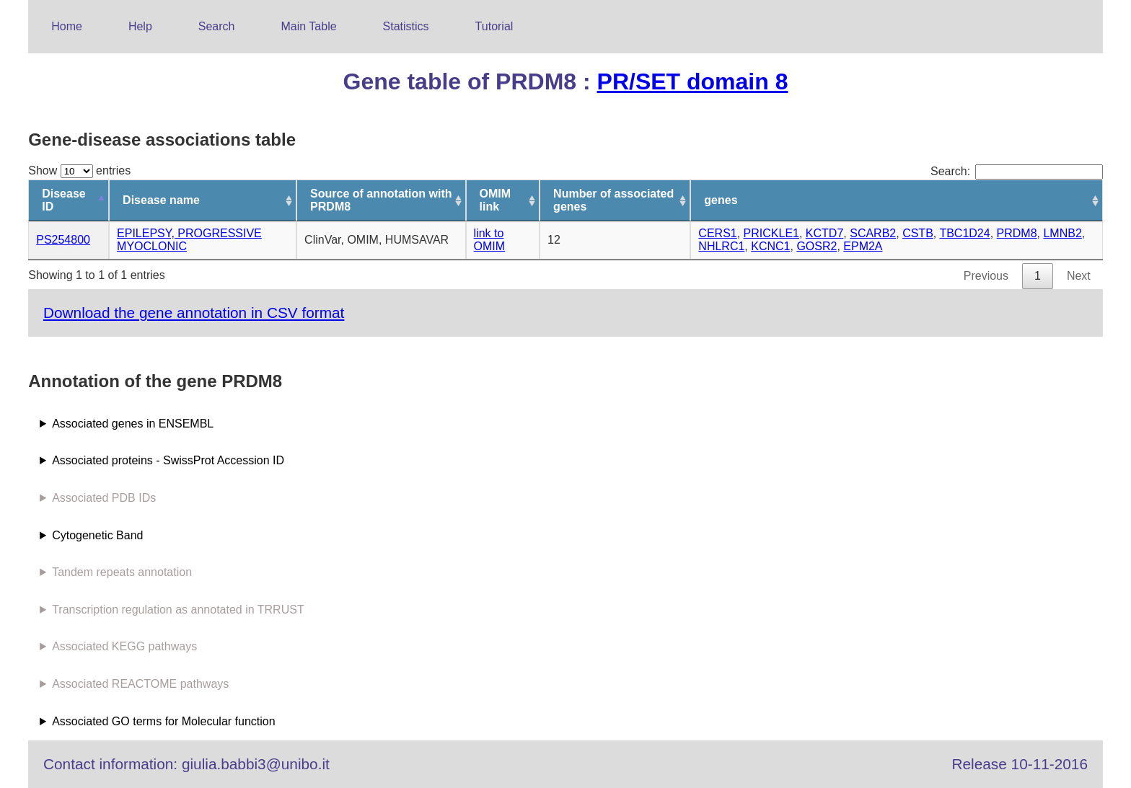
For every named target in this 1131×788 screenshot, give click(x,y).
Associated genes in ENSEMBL (133, 423)
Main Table (309, 26)
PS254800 (63, 240)
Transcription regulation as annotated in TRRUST (178, 609)
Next (1079, 276)
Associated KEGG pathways (124, 646)
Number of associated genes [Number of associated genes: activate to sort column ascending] (613, 200)
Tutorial (494, 26)
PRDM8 (1017, 233)
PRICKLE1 (771, 233)
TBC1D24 (964, 233)
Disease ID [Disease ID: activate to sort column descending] (64, 200)
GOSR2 (816, 246)
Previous (986, 276)
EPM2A (862, 246)
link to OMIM (490, 239)
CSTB (917, 233)
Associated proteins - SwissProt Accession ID (168, 460)
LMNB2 (1062, 233)
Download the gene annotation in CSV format (193, 312)
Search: (1016, 171)
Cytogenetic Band (97, 535)
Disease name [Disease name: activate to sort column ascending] (161, 200)
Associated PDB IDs (104, 498)
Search (216, 26)
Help (140, 26)
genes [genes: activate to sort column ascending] (720, 200)
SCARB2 (873, 233)
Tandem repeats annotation (122, 572)
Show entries (79, 170)
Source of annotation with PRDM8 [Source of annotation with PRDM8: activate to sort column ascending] (381, 200)
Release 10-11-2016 (1020, 764)
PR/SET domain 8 (692, 81)
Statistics (406, 26)
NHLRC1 (721, 246)
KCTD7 (824, 233)
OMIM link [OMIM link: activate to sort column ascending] (495, 200)
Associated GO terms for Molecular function (163, 721)
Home (66, 26)
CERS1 (717, 233)
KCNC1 (770, 246)
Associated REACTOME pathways (140, 684)
